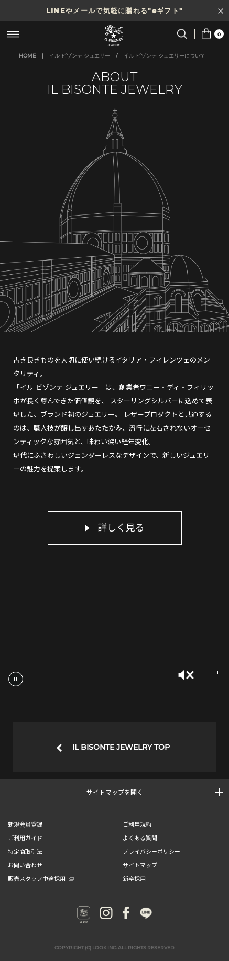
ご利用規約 (137, 824)
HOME (27, 55)
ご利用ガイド (25, 837)
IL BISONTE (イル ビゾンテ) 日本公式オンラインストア (114, 35)
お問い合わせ (25, 865)
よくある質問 (140, 837)
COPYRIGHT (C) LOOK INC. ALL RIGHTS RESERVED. (114, 948)
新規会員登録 (25, 824)
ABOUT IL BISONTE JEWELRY (114, 83)
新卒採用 (139, 878)
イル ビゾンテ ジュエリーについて (164, 55)
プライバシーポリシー (151, 851)
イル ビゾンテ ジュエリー (79, 55)
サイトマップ (140, 865)
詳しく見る (115, 528)
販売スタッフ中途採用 (41, 878)
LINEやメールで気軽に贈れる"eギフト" (114, 10)
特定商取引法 (25, 851)
